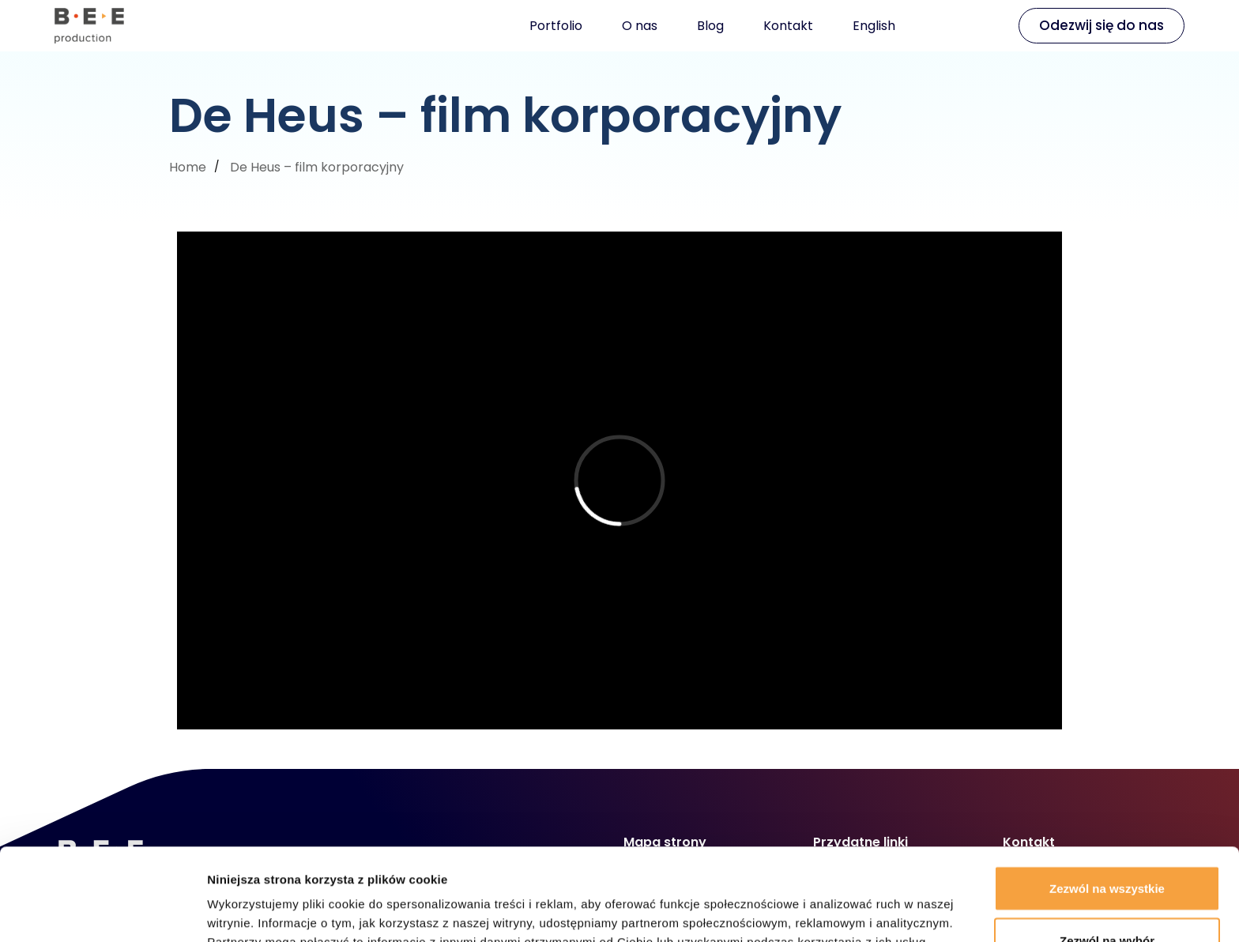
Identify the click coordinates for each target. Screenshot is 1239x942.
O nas (639, 26)
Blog (710, 26)
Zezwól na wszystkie (1107, 796)
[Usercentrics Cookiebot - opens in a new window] (102, 911)
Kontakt (788, 26)
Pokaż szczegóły (843, 901)
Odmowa (1107, 899)
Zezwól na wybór (1107, 848)
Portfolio (555, 26)
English (874, 26)
